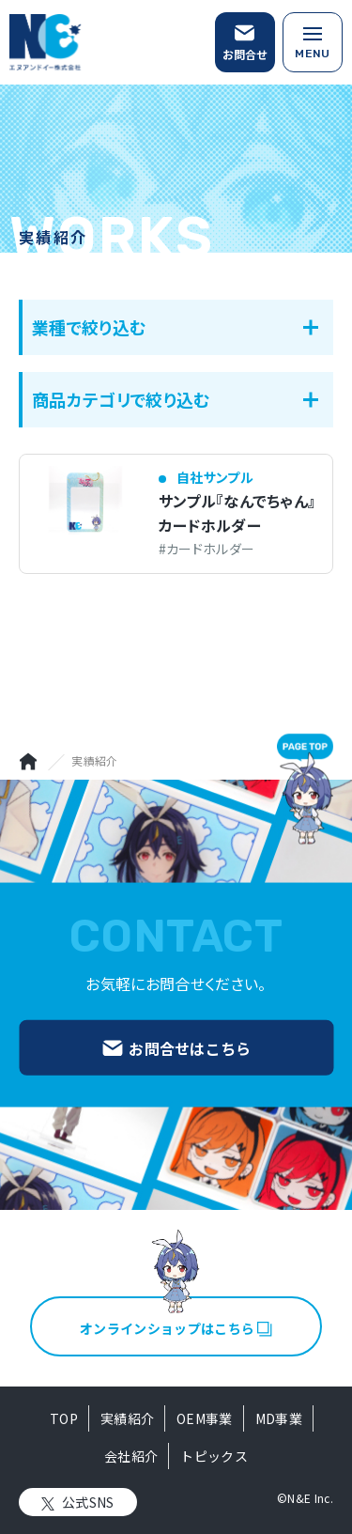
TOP (64, 1418)
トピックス (214, 1456)
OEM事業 (204, 1418)
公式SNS (88, 1502)
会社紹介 (131, 1456)
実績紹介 (127, 1418)
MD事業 (278, 1418)
